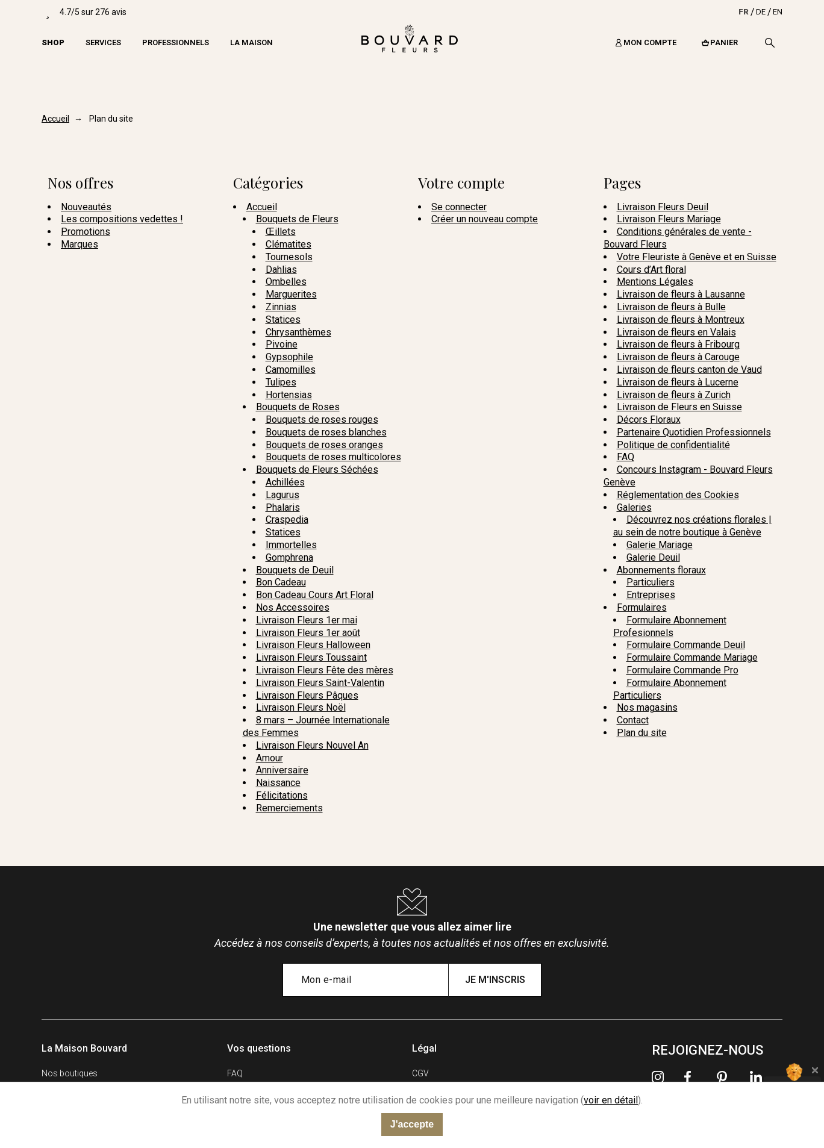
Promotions (85, 231)
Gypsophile (289, 357)
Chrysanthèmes (298, 332)
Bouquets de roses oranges (324, 445)
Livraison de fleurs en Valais (676, 332)
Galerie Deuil (653, 557)
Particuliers (650, 582)
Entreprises (650, 595)
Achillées (285, 482)
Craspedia (287, 519)
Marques (79, 244)
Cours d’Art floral (651, 269)
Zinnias (281, 307)
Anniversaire (282, 770)
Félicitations (282, 795)
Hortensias (289, 395)
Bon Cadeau (281, 582)
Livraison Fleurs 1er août (308, 632)
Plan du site (642, 732)
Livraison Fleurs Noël (301, 707)
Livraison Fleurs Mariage (669, 219)
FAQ (625, 457)
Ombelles (286, 281)
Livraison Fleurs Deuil (662, 207)
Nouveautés (86, 207)
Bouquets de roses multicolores (333, 457)
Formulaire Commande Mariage (692, 657)
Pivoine (282, 344)
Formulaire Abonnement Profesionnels (669, 626)
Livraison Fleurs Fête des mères (324, 670)
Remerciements (289, 808)
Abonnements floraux (661, 570)
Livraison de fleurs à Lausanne (681, 294)
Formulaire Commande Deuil (685, 644)
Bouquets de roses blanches (326, 432)
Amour (269, 758)
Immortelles (291, 545)
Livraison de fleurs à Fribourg (678, 344)
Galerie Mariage (659, 545)
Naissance (278, 782)
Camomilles (291, 369)
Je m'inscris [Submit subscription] (495, 979)
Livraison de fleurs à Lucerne (677, 382)
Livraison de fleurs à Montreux (680, 319)
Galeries (634, 507)
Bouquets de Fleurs (297, 219)
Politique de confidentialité (673, 445)
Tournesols (289, 257)
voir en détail (611, 1100)
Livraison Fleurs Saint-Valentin (320, 682)
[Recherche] (770, 43)
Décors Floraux (649, 419)
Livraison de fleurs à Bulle (671, 307)
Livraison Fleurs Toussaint (311, 657)
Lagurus (282, 495)
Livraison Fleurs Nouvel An (312, 745)
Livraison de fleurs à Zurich (674, 395)
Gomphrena (289, 557)
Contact (633, 720)
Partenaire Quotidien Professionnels (694, 432)
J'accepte (412, 1124)
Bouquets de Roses (298, 407)
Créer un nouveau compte (484, 219)
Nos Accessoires (292, 607)
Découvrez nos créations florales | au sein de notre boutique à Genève (692, 526)
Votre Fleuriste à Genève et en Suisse (696, 257)
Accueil (261, 207)
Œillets (281, 231)
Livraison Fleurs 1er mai (306, 620)
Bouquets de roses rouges (322, 419)
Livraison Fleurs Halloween (313, 644)
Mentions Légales (655, 281)
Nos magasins (647, 707)
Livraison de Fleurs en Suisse (679, 407)
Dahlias (281, 269)
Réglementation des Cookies (678, 495)
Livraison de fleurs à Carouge (678, 357)
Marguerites (291, 294)
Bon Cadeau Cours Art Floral (314, 595)
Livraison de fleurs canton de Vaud (689, 369)
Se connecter (459, 207)
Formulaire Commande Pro (682, 670)
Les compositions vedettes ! (122, 219)
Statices (283, 319)
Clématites (288, 244)
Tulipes (281, 382)
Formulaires (642, 607)
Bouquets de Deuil (295, 570)
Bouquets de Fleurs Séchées (317, 469)
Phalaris (283, 507)
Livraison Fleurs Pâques (307, 695)
